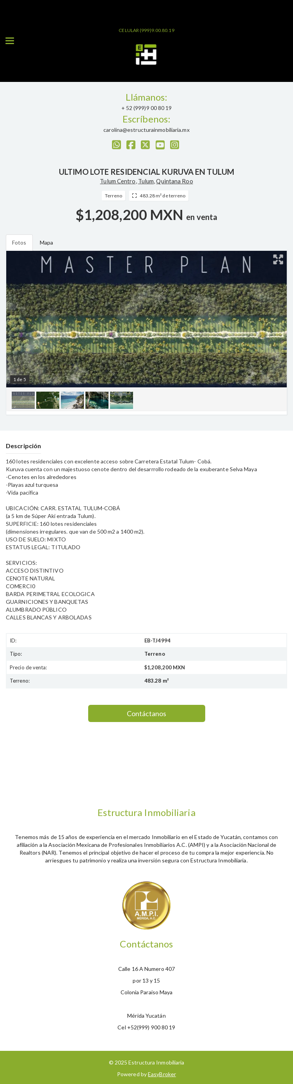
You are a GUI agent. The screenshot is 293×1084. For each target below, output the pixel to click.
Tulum (146, 181)
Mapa (46, 242)
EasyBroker (162, 1074)
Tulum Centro (117, 181)
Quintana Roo (174, 181)
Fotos (19, 242)
